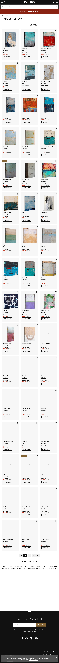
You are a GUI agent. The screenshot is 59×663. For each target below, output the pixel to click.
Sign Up (41, 625)
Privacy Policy (34, 659)
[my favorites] (5, 2)
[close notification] (57, 657)
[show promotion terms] (29, 11)
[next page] (38, 555)
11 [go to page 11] (29, 555)
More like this (8, 56)
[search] (54, 2)
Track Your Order (10, 652)
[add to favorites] (21, 19)
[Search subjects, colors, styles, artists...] (29, 7)
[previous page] (21, 555)
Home (3, 15)
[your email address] (24, 625)
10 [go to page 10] (25, 555)
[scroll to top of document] (29, 612)
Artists (7, 15)
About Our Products (49, 651)
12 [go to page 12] (33, 555)
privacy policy (33, 631)
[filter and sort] (43, 25)
